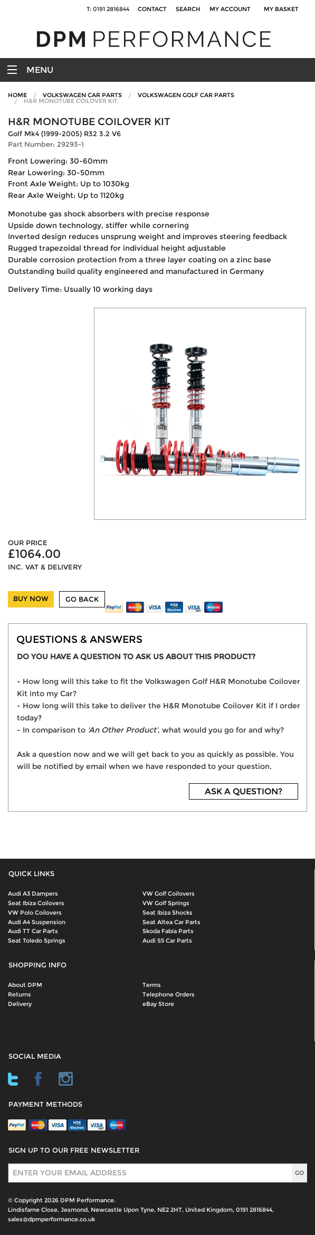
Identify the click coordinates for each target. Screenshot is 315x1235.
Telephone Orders (168, 994)
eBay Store (158, 1004)
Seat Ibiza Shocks (167, 912)
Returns (19, 994)
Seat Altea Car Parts (171, 922)
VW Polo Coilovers (35, 912)
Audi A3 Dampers (33, 893)
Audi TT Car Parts (33, 931)
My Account (230, 9)
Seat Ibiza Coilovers (36, 903)
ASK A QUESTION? (243, 791)
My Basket (283, 9)
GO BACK (82, 599)
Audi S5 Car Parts (167, 940)
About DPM (25, 985)
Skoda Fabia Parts (168, 931)
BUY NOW (31, 599)
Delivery (20, 1004)
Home (17, 95)
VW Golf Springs (165, 903)
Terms (151, 985)
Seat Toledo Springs (36, 940)
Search (188, 9)
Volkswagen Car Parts (82, 95)
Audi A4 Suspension (36, 922)
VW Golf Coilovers (168, 893)
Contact (152, 9)
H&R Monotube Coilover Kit (71, 100)
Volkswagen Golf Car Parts (186, 95)
